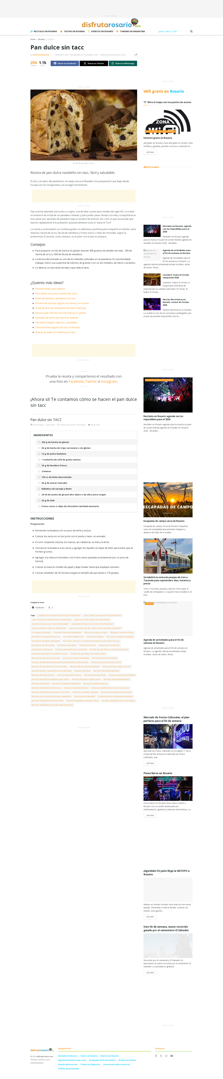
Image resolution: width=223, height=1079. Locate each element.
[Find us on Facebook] (156, 1056)
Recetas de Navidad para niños (106, 662)
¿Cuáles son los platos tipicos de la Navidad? (59, 615)
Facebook (76, 381)
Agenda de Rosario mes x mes (72, 1060)
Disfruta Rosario (41, 54)
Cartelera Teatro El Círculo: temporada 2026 (176, 276)
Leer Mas (151, 152)
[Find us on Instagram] (166, 1056)
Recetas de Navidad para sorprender (49, 666)
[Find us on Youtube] (171, 1056)
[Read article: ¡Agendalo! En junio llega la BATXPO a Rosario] (168, 890)
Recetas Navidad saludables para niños (50, 679)
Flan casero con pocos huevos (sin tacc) (56, 293)
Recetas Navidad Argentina (106, 671)
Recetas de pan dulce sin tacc (117, 666)
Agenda (149, 604)
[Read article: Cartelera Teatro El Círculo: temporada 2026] (152, 279)
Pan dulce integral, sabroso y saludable (56, 322)
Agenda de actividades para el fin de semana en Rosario (177, 251)
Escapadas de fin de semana (102, 1060)
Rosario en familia (127, 1060)
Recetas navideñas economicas (46, 688)
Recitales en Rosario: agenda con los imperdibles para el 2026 (177, 229)
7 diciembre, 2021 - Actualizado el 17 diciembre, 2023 (76, 54)
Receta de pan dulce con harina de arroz (109, 649)
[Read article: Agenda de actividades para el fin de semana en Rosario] (152, 255)
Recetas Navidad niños (95, 675)
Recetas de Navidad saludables (85, 666)
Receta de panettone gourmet (46, 658)
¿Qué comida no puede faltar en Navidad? (51, 619)
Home (32, 39)
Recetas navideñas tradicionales (116, 692)
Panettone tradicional (42, 649)
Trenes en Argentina (90, 1064)
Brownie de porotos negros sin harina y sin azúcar (62, 303)
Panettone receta (88, 645)
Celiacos (50, 39)
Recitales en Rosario (43, 31)
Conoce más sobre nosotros (116, 1064)
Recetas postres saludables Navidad (115, 696)
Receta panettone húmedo (104, 658)
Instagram (109, 381)
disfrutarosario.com (45, 1056)
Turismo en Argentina (130, 31)
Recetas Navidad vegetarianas (86, 679)
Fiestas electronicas (67, 1064)
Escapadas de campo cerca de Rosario (163, 521)
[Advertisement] (111, 6)
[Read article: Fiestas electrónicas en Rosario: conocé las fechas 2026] (152, 304)
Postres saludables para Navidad (71, 649)
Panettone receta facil (109, 645)
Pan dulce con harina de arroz (46, 637)
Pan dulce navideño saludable (46, 641)
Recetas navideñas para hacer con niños (51, 692)
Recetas (41, 39)
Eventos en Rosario (100, 31)
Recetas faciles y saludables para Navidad (52, 671)
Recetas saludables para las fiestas (118, 700)
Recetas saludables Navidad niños (83, 700)
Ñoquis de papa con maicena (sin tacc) (55, 332)
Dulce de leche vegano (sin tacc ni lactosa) (57, 327)
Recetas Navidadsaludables (117, 679)
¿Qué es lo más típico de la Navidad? (92, 619)
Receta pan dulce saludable (76, 658)
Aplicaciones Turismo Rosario (160, 131)
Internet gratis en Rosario (157, 137)
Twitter (91, 381)
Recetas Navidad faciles (43, 675)
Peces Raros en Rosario (157, 773)
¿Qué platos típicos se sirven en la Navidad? (92, 624)
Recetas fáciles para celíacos (50, 288)
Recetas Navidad (82, 671)
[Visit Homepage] (111, 22)
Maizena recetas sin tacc (122, 632)
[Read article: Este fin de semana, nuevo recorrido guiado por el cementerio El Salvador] (168, 945)
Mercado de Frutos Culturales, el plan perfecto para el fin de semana (166, 719)
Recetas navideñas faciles (76, 688)
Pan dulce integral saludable (120, 637)
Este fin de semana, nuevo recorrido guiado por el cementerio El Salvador (166, 928)
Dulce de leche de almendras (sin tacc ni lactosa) (60, 308)
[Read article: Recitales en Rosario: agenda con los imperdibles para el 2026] (152, 231)
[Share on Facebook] (65, 63)
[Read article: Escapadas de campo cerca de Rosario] (168, 499)
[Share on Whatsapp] (123, 63)
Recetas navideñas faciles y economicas (110, 688)
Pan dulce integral (95, 637)
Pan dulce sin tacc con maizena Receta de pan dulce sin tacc (91, 641)
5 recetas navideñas (41, 632)
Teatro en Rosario (72, 31)
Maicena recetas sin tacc (96, 632)
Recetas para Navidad (85, 696)
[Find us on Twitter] (161, 1056)
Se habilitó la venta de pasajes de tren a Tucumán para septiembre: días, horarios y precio (167, 580)
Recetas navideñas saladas (85, 692)
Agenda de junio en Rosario (159, 380)
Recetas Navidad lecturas (69, 675)
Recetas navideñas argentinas (66, 683)
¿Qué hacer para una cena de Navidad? (50, 624)
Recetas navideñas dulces (96, 683)
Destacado (151, 485)
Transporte (151, 541)
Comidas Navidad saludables (67, 632)
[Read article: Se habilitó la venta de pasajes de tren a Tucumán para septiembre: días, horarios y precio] (168, 556)
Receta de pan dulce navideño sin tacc (50, 654)
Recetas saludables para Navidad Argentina (52, 705)
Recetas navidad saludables (122, 675)
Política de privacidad (68, 1068)
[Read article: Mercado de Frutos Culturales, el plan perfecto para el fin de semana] (168, 736)
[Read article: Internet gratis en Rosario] (168, 122)
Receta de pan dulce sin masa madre (88, 654)
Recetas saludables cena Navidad (47, 700)
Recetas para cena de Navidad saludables (51, 696)
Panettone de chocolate (43, 645)
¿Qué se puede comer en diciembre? (49, 628)
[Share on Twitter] (94, 63)
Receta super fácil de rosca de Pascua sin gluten (60, 312)
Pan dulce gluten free (73, 637)
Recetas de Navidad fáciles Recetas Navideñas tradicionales (60, 662)
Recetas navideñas (40, 683)
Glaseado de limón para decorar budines (56, 317)
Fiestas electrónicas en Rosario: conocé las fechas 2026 (176, 302)
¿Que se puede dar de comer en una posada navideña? (95, 628)
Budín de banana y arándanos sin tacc (55, 298)
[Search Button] (191, 31)
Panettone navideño (66, 645)
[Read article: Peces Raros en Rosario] (168, 788)
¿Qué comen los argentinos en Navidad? (102, 615)
